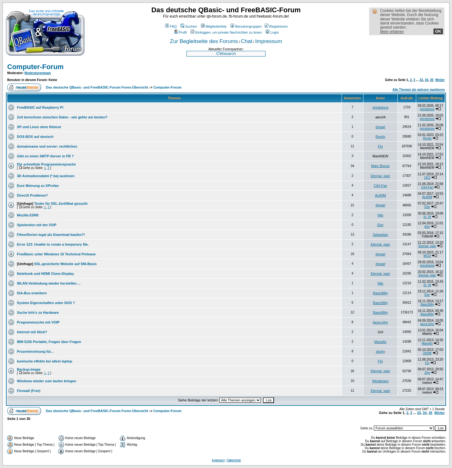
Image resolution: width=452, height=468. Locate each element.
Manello (380, 342)
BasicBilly (380, 293)
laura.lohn (380, 322)
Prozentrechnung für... (35, 351)
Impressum (268, 41)
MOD (427, 256)
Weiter (440, 80)
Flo (380, 146)
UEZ (427, 177)
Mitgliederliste (214, 26)
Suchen (188, 26)
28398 (427, 353)
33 (421, 80)
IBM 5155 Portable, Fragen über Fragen (49, 342)
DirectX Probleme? (32, 195)
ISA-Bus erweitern (32, 293)
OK (438, 31)
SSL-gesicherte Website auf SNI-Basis (65, 264)
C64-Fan (380, 186)
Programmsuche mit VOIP (38, 322)
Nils (380, 215)
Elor (427, 207)
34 (426, 80)
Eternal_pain (380, 176)
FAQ (171, 26)
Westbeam (380, 381)
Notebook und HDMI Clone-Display (45, 273)
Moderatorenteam (37, 73)
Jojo (427, 372)
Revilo (380, 137)
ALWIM (380, 195)
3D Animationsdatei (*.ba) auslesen (45, 176)
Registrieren (276, 26)
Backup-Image (28, 369)
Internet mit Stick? (32, 332)
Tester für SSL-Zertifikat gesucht (61, 203)
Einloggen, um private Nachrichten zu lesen (226, 32)
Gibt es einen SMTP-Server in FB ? (45, 156)
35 (431, 80)
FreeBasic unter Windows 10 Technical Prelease (56, 254)
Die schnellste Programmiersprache (46, 164)
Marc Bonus (380, 166)
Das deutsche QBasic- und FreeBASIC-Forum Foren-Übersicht (97, 87)
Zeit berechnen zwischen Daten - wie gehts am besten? (62, 117)
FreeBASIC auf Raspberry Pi (40, 107)
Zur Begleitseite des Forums (204, 41)
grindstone (380, 107)
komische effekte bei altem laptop (44, 361)
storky (380, 351)
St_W (427, 217)
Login (272, 32)
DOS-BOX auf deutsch (35, 137)
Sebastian (380, 235)
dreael (380, 127)
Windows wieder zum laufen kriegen (46, 381)
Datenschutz (234, 460)
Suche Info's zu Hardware (38, 312)
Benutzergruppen (245, 26)
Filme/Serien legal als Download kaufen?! (51, 235)
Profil (180, 32)
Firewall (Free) (28, 391)
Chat (246, 41)
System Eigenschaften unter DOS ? (46, 303)
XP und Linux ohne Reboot (39, 127)
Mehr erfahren (392, 32)
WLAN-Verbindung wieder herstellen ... (48, 283)
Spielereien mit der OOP (36, 225)
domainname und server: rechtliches (47, 146)
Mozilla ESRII (27, 215)
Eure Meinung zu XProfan (38, 186)
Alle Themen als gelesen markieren (418, 89)
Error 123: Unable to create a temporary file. (53, 244)
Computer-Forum (35, 67)
